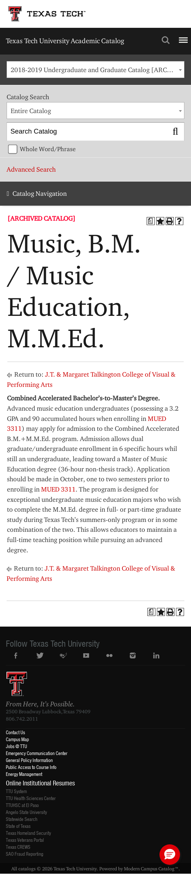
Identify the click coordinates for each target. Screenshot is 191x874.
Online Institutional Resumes (40, 783)
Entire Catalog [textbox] (31, 111)
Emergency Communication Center (36, 753)
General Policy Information (29, 760)
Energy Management (24, 774)
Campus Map (17, 739)
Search (166, 40)
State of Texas (18, 826)
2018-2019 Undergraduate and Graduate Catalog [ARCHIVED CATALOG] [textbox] (97, 70)
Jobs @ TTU (16, 746)
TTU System (16, 791)
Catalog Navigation (39, 193)
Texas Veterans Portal (25, 840)
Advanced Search (31, 169)
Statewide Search (21, 819)
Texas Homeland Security (28, 833)
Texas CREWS (18, 847)
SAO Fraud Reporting (24, 854)
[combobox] (95, 69)
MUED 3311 (58, 489)
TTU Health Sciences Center (31, 798)
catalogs (27, 868)
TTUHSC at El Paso (22, 805)
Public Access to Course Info (31, 767)
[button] (169, 854)
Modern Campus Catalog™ (151, 868)
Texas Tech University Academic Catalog (65, 40)
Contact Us (15, 732)
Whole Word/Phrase (48, 149)
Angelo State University (26, 812)
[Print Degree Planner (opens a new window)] (151, 221)
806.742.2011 (22, 719)
